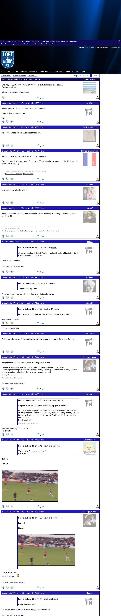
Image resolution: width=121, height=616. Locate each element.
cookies (43, 41)
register (93, 47)
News (9, 71)
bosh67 (90, 208)
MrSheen (90, 277)
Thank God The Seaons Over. (14, 266)
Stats (61, 71)
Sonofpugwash (89, 357)
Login (3, 328)
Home (3, 71)
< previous (84, 76)
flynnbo (89, 184)
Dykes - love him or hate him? (15, 383)
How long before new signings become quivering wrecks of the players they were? (32, 231)
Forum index (6, 76)
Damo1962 (89, 333)
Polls (47, 71)
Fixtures (54, 71)
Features (23, 71)
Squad (67, 71)
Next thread (32, 76)
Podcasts (76, 71)
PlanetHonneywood (89, 151)
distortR (89, 303)
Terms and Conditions (69, 41)
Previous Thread (19, 76)
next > (96, 76)
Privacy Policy (51, 44)
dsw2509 (89, 103)
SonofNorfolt (89, 79)
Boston (90, 241)
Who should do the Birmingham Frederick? (19, 174)
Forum (15, 71)
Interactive (33, 71)
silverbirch (89, 394)
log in (86, 47)
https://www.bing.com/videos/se (15, 92)
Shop (83, 71)
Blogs (41, 71)
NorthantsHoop (89, 127)
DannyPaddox (89, 440)
